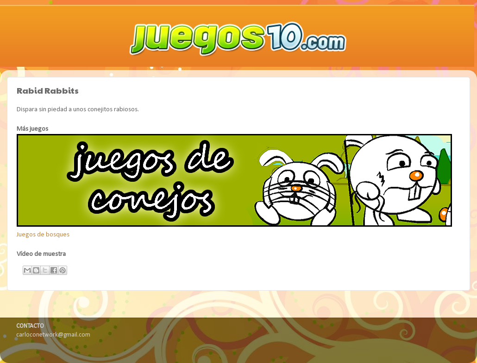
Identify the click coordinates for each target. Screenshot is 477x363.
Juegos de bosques (43, 234)
